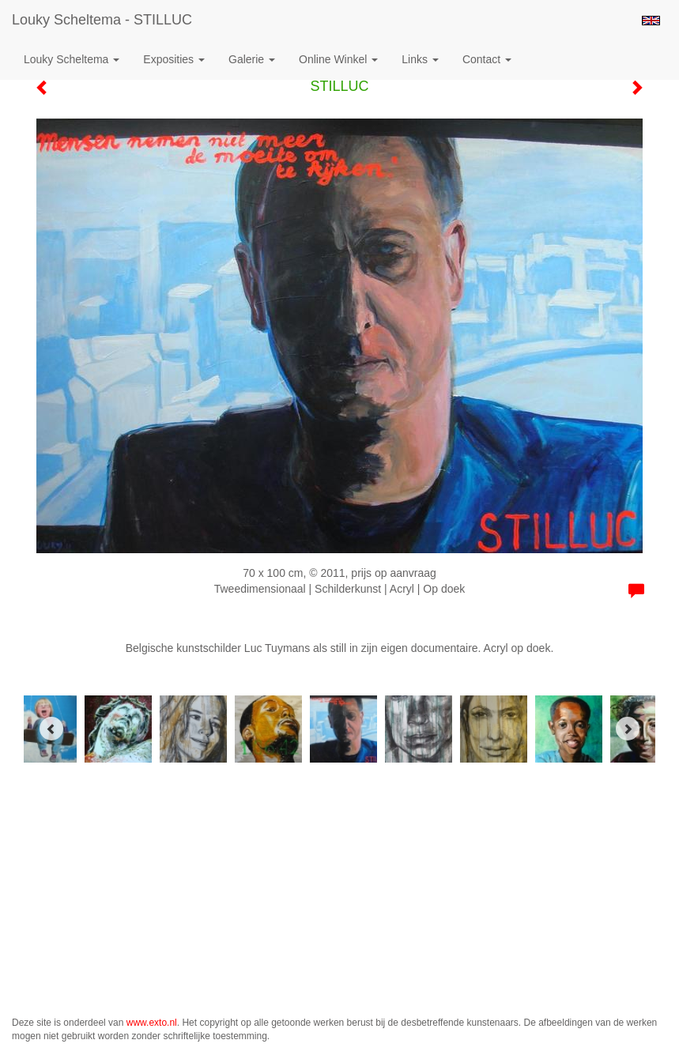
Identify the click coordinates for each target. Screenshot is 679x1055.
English (651, 20)
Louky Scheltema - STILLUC (102, 20)
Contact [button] (486, 59)
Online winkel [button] (338, 59)
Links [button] (420, 59)
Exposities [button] (174, 59)
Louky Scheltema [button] (71, 59)
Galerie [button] (251, 59)
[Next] (627, 728)
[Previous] (51, 728)
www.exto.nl (151, 1022)
